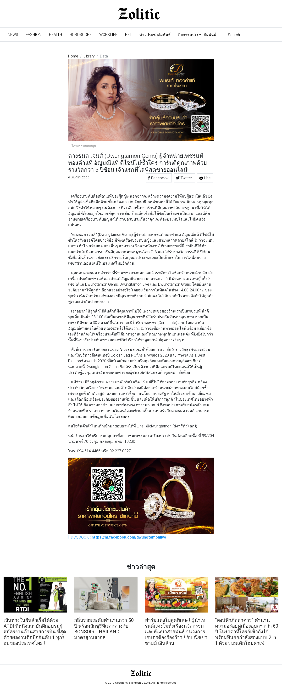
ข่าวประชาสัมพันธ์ (155, 34)
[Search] (252, 34)
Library (89, 56)
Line (205, 178)
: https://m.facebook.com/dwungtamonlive (117, 537)
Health (55, 34)
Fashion (33, 34)
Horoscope (81, 34)
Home (73, 56)
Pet (128, 34)
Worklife (108, 34)
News (15, 34)
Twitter (184, 178)
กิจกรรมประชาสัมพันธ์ (197, 34)
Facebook (159, 178)
